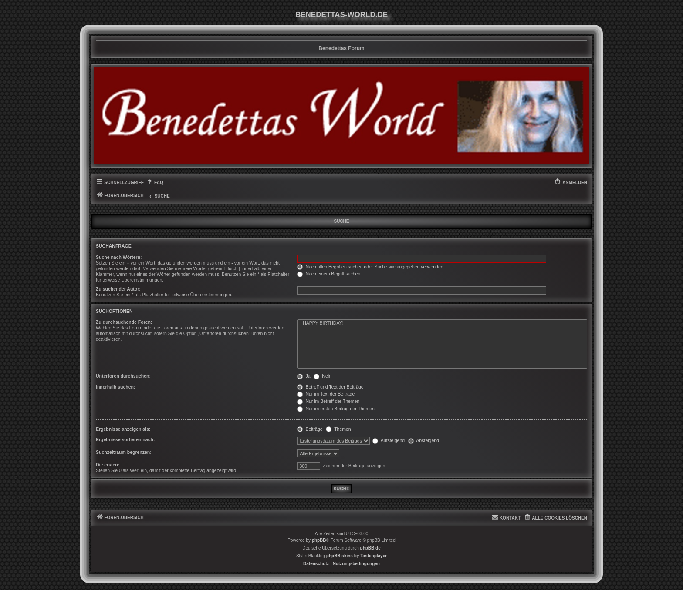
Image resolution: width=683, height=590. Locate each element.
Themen (338, 429)
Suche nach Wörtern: (119, 257)
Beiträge (309, 429)
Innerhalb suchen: (115, 386)
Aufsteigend (388, 440)
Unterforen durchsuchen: (123, 376)
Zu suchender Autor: (118, 289)
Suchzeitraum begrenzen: (124, 452)
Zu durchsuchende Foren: (124, 322)
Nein (322, 376)
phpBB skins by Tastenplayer (356, 555)
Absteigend (423, 440)
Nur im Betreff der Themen (328, 401)
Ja (303, 376)
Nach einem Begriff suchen (328, 273)
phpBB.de (370, 548)
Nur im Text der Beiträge (326, 393)
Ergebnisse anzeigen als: (123, 429)
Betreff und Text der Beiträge (330, 386)
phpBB (319, 540)
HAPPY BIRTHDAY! (442, 323)
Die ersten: (107, 464)
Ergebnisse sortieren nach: (125, 439)
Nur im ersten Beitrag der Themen (335, 408)
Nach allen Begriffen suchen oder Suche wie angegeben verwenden (370, 266)
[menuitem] (154, 183)
